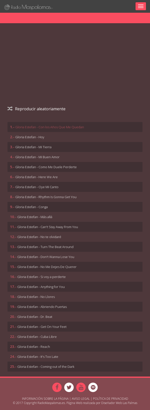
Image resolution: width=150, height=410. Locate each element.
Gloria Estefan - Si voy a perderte (41, 276)
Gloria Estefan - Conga (31, 207)
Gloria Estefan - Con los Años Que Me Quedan (49, 127)
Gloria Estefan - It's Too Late (37, 356)
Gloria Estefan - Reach (33, 346)
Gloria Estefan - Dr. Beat (34, 316)
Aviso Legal (81, 399)
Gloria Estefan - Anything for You (41, 286)
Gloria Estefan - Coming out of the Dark (45, 366)
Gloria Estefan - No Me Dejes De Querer (46, 267)
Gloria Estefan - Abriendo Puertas (42, 306)
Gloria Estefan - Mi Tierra (33, 147)
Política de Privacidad (110, 399)
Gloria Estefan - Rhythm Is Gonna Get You (45, 197)
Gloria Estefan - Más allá (34, 217)
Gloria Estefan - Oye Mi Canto (36, 187)
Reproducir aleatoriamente (37, 109)
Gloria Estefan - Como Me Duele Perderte (46, 167)
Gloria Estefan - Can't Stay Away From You (47, 227)
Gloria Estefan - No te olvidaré (39, 237)
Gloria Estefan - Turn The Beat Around (45, 247)
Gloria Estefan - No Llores (36, 296)
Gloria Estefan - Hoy (29, 137)
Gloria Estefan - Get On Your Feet (41, 326)
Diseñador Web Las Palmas (119, 403)
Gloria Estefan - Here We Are (36, 177)
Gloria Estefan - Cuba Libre (37, 336)
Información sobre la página (45, 399)
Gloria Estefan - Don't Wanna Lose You (45, 257)
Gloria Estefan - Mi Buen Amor (37, 157)
